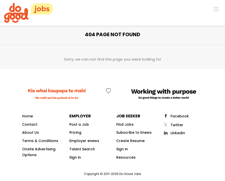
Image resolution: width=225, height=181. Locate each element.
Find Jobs (125, 124)
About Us (30, 132)
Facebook (180, 116)
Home (27, 116)
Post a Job (79, 124)
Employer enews (84, 140)
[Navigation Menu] (216, 9)
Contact (29, 124)
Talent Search (82, 149)
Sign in (75, 157)
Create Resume (130, 140)
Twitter (177, 124)
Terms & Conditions (40, 140)
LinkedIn (178, 132)
